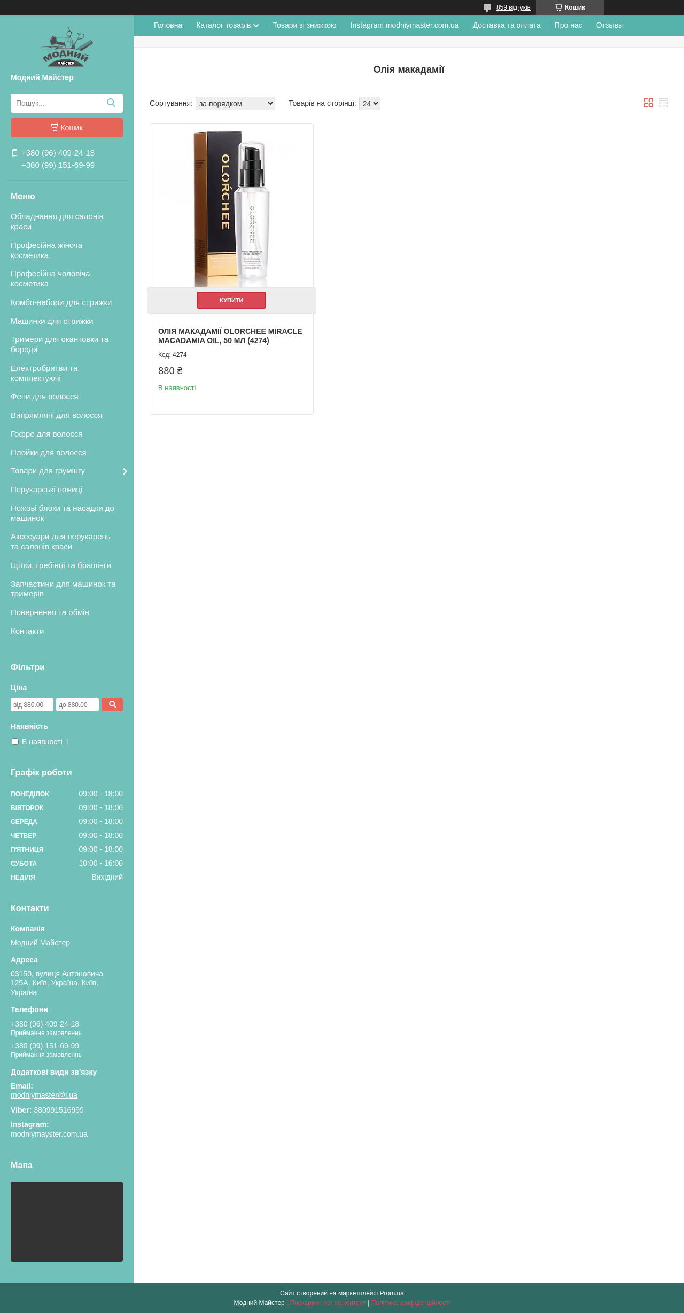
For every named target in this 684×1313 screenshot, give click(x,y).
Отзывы (610, 25)
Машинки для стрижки (52, 320)
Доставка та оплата (507, 25)
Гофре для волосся (47, 433)
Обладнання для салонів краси (57, 221)
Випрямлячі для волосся (56, 414)
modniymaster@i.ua (44, 1095)
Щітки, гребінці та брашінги (61, 565)
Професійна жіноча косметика (46, 250)
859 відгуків (513, 7)
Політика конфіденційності (410, 1303)
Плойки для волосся (49, 452)
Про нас (568, 25)
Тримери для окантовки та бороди (59, 344)
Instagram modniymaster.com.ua (405, 25)
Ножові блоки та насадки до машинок (62, 513)
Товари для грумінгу (48, 470)
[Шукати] (111, 103)
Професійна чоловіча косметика (50, 278)
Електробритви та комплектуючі (44, 373)
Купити (231, 300)
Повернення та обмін (50, 612)
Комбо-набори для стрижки (61, 302)
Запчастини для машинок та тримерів (63, 589)
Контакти (27, 630)
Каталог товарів (223, 25)
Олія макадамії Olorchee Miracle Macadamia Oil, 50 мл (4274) (230, 336)
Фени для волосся (45, 396)
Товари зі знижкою (304, 25)
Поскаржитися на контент (328, 1303)
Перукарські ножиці (47, 489)
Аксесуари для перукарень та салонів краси (61, 541)
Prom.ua (392, 1293)
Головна (168, 25)
